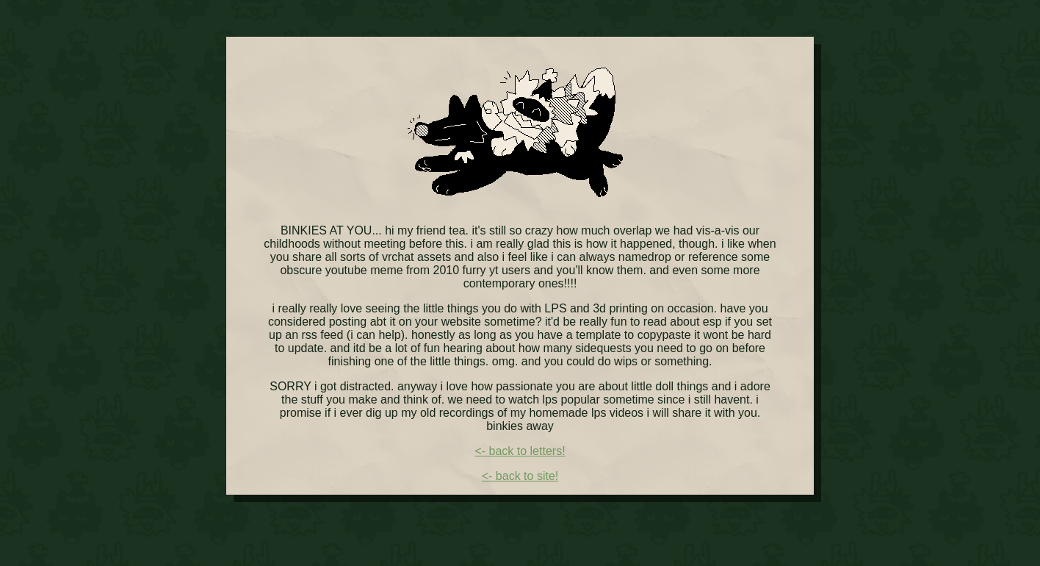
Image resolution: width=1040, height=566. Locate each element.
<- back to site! (520, 476)
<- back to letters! (519, 451)
